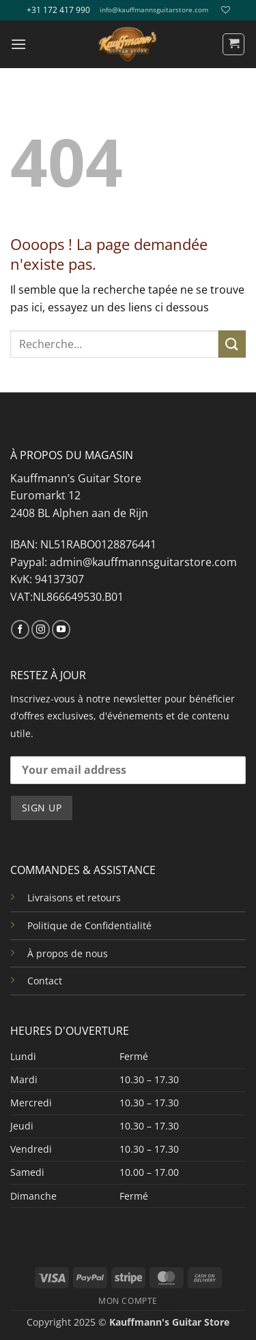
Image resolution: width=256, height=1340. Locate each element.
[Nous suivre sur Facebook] (20, 629)
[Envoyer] (232, 343)
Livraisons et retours (74, 897)
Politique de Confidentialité (89, 925)
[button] (18, 44)
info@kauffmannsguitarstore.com (154, 9)
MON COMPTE (128, 1301)
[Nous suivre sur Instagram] (40, 629)
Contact (44, 980)
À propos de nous (67, 953)
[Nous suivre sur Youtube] (61, 629)
